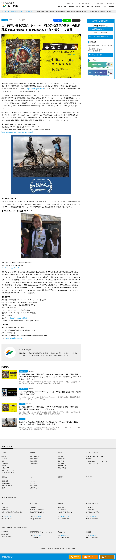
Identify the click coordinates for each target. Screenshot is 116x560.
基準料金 (97, 6)
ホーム (3, 11)
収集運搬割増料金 (6, 485)
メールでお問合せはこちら (101, 36)
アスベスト (108, 556)
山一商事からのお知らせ (16, 11)
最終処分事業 (34, 461)
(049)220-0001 (65, 535)
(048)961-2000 (65, 516)
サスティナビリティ (87, 6)
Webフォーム (91, 556)
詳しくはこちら (97, 55)
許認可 (78, 6)
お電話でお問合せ (98, 29)
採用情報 (112, 6)
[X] (76, 20)
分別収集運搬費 (6, 483)
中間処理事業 (34, 459)
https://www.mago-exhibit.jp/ (35, 88)
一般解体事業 (34, 463)
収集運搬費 (4, 481)
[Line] (66, 20)
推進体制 (88, 459)
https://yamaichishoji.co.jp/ (14, 338)
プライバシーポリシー (7, 472)
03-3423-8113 (8, 516)
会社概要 (4, 459)
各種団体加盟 (62, 468)
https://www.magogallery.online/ (11, 268)
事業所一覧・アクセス (7, 470)
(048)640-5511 (37, 516)
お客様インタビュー (35, 488)
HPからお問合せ (100, 3)
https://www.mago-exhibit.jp (19, 318)
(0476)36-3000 (93, 516)
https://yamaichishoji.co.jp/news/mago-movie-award (17, 132)
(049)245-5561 (93, 535)
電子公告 (4, 465)
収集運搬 (60, 456)
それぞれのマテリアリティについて (96, 461)
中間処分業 (61, 459)
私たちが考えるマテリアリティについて (98, 456)
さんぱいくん (71, 3)
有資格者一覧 (62, 465)
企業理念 (4, 456)
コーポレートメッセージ (93, 463)
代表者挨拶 (4, 463)
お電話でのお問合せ (85, 3)
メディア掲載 (34, 485)
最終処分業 (61, 461)
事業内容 (71, 6)
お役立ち (32, 483)
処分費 (3, 488)
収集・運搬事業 (34, 456)
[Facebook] (57, 20)
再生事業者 (61, 463)
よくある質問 (5, 468)
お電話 (76, 556)
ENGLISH (112, 3)
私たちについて (62, 6)
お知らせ (29, 11)
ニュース (104, 6)
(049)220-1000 (37, 535)
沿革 (2, 461)
